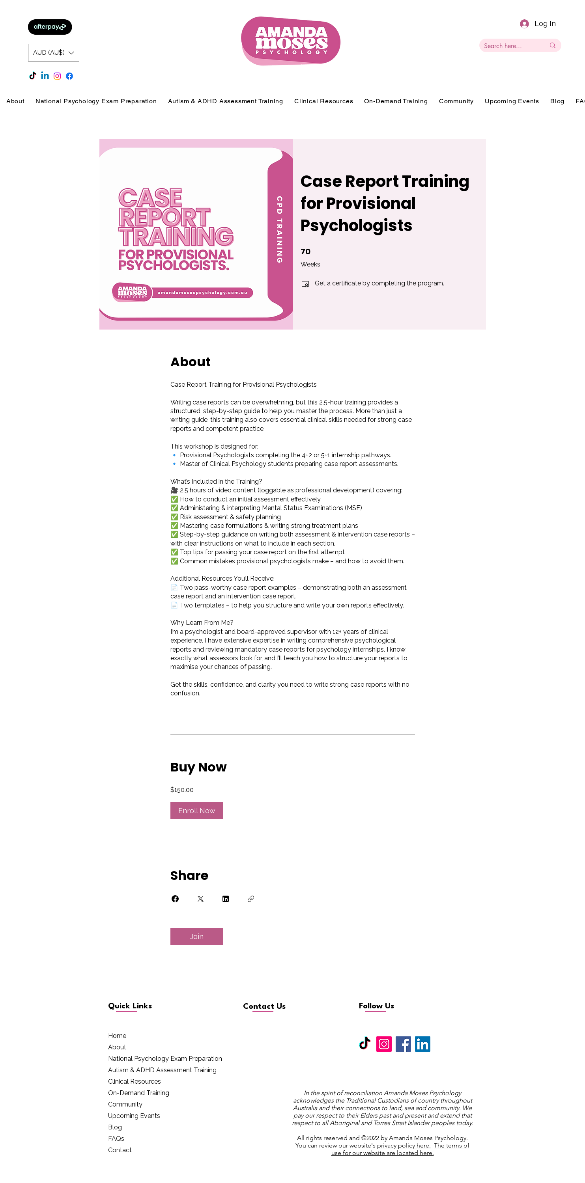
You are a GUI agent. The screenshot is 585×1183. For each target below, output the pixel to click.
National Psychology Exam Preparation (165, 1058)
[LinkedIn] (422, 1044)
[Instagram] (57, 76)
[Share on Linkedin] (225, 899)
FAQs (116, 1138)
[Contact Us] (271, 1007)
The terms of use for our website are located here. (400, 1149)
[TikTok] (32, 76)
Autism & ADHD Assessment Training (162, 1070)
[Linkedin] (45, 76)
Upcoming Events (134, 1116)
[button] (53, 52)
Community (125, 1104)
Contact (120, 1150)
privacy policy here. (404, 1145)
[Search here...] (508, 46)
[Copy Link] (251, 899)
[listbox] (53, 52)
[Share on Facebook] (175, 899)
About (117, 1047)
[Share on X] (200, 899)
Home (117, 1036)
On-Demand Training (138, 1093)
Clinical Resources (134, 1081)
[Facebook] (69, 76)
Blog (115, 1127)
